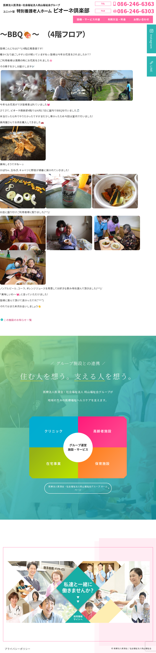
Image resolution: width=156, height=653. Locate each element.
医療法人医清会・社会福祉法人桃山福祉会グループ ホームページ (78, 486)
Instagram (151, 41)
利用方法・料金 (117, 19)
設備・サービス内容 (88, 19)
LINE (151, 69)
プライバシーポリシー (17, 645)
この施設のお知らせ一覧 (18, 320)
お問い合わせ (141, 19)
